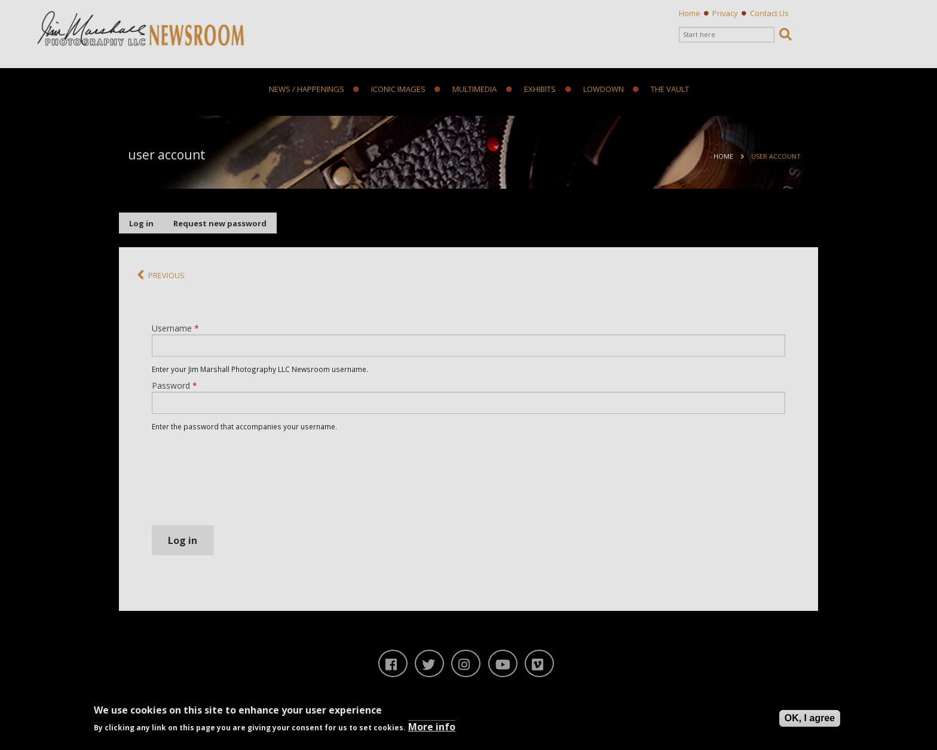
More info (431, 726)
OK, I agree (810, 718)
